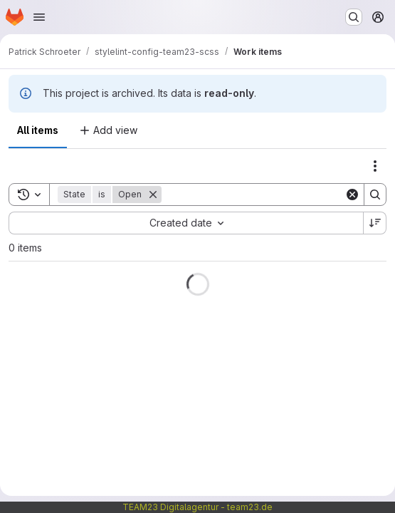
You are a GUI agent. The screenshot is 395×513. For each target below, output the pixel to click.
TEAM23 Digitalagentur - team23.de (197, 507)
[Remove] (153, 194)
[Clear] (352, 194)
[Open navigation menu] (39, 17)
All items (37, 130)
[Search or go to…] (353, 17)
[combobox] (186, 223)
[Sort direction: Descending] (375, 223)
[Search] (253, 194)
